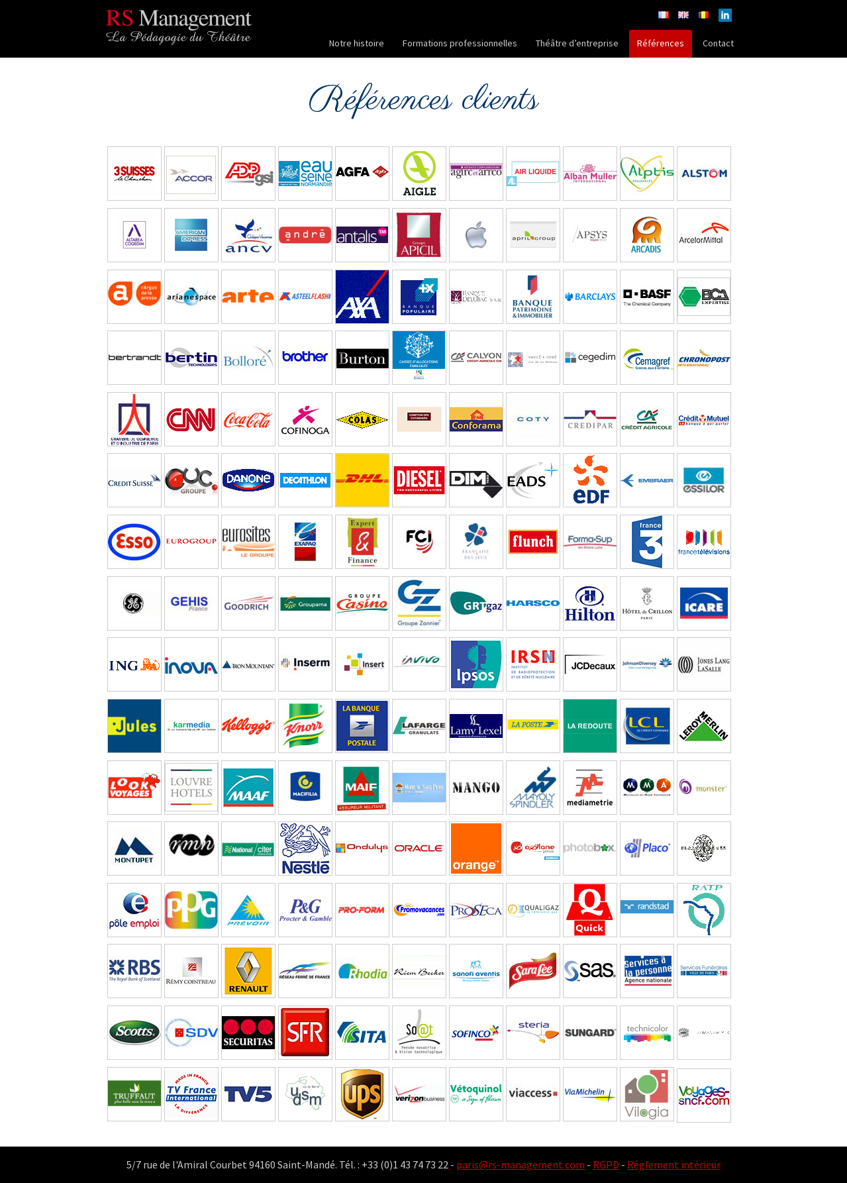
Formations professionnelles (460, 43)
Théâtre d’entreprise (577, 43)
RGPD (606, 1164)
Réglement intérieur (674, 1164)
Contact (718, 43)
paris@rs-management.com (520, 1164)
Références (660, 43)
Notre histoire (356, 43)
